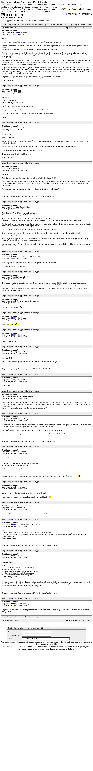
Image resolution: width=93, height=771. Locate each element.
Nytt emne (38, 25)
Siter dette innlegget (32, 86)
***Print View (61, 25)
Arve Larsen (15, 32)
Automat (14, 524)
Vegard (13, 168)
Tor (12, 91)
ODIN (13, 318)
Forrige (82, 25)
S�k (45, 25)
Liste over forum (13, 25)
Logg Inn (52, 25)
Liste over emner (27, 25)
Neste (89, 25)
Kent (13, 508)
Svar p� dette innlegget (15, 86)
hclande (14, 256)
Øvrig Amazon (73, 14)
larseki (13, 396)
